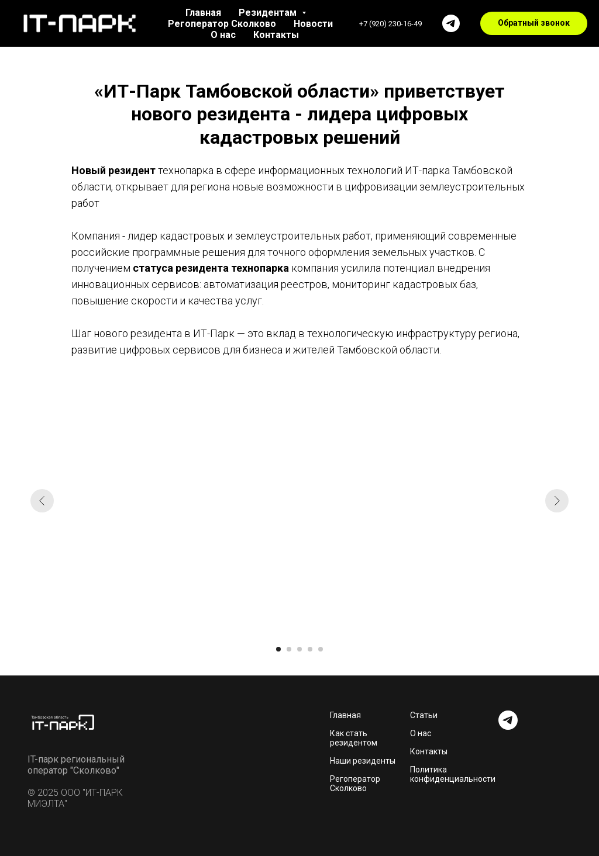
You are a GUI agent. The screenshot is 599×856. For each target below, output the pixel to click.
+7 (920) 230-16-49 (390, 23)
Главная (203, 12)
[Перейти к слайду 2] (289, 649)
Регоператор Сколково (222, 23)
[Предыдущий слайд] (42, 500)
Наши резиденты (362, 760)
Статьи (424, 715)
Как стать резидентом (353, 738)
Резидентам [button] (269, 12)
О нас (223, 34)
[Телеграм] (451, 23)
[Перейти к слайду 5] (320, 649)
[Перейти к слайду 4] (310, 649)
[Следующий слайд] (557, 500)
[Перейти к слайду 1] (278, 649)
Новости (313, 23)
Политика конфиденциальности (452, 774)
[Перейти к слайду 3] (299, 649)
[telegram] (508, 727)
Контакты (276, 34)
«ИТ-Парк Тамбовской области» (236, 91)
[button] (533, 23)
